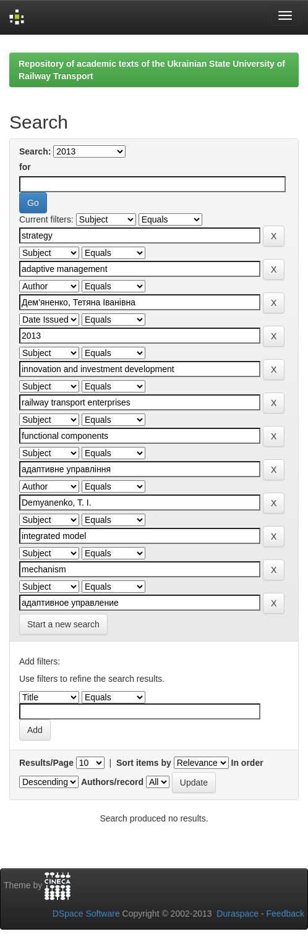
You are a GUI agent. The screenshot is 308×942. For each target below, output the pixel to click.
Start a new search (63, 624)
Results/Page (46, 763)
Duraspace (237, 914)
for (25, 167)
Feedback (285, 914)
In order (247, 763)
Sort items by (143, 763)
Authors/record (112, 782)
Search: (35, 151)
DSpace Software (86, 914)
